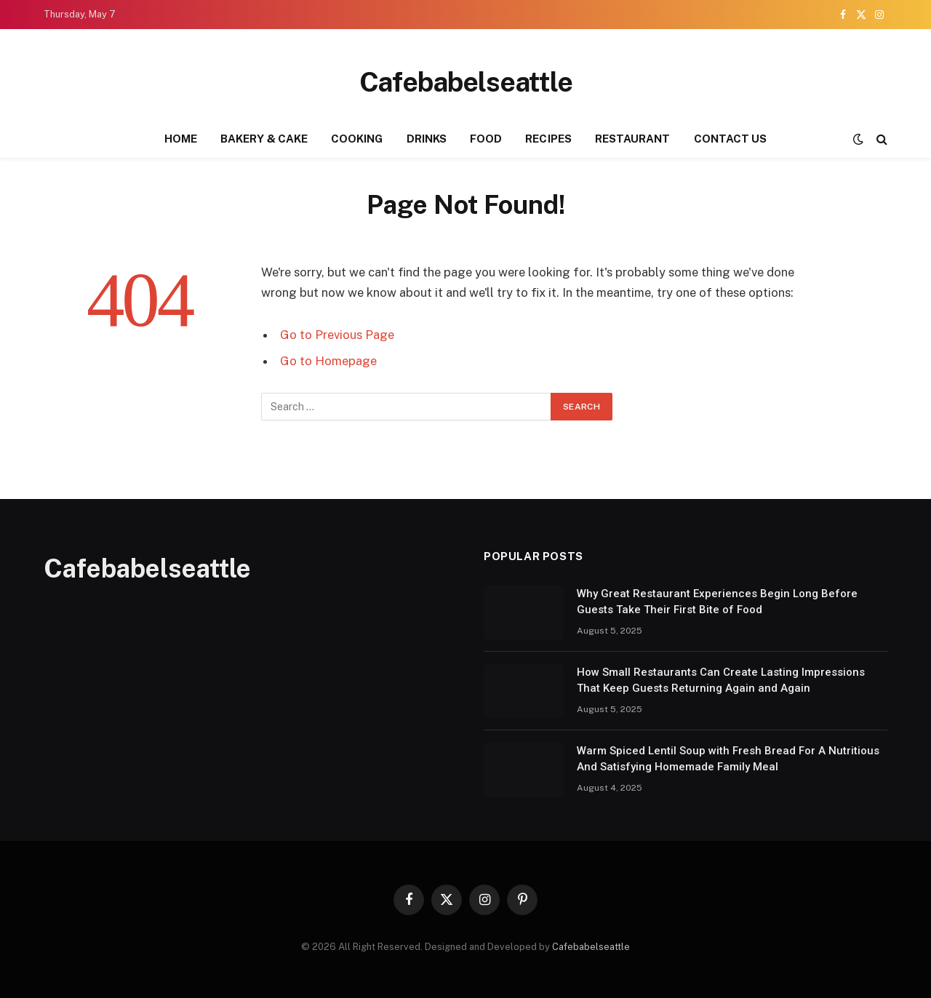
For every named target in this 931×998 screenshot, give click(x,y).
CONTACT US (730, 138)
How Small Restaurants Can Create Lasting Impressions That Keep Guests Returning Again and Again (721, 680)
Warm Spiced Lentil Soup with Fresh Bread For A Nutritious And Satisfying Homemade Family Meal (728, 758)
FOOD (486, 138)
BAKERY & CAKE (264, 138)
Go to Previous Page (337, 334)
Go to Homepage (328, 361)
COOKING (357, 138)
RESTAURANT (633, 138)
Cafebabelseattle (591, 946)
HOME (180, 138)
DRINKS (427, 138)
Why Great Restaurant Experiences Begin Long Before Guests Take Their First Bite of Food (717, 601)
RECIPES (548, 138)
